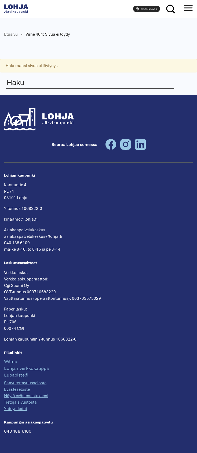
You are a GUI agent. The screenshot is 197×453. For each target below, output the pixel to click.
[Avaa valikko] (188, 9)
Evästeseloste (17, 389)
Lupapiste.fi (16, 375)
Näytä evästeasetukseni (26, 396)
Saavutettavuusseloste (25, 383)
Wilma (10, 361)
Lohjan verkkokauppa (26, 368)
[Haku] (170, 9)
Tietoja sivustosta (20, 402)
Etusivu (11, 34)
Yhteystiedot (15, 408)
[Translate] (146, 9)
